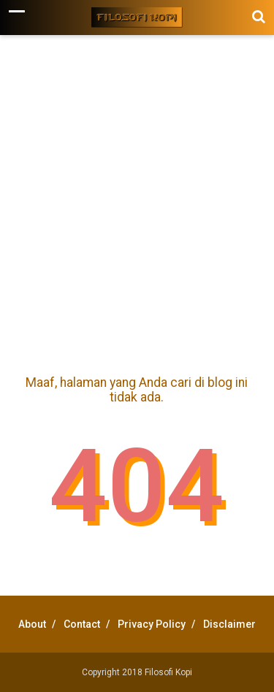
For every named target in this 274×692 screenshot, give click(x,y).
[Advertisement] (137, 202)
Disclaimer (229, 624)
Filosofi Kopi (168, 672)
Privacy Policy (152, 624)
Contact (82, 624)
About (32, 624)
